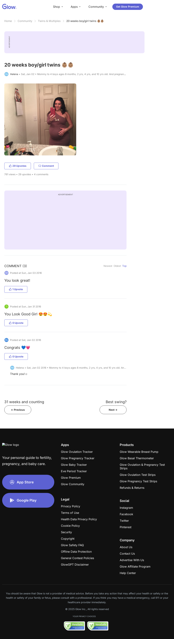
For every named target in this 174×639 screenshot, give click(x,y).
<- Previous (18, 409)
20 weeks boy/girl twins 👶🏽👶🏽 (85, 21)
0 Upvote (16, 322)
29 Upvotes (17, 165)
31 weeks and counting (24, 402)
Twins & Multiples (49, 21)
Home (8, 21)
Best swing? (116, 402)
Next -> (113, 409)
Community (25, 21)
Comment (46, 165)
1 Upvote (16, 289)
